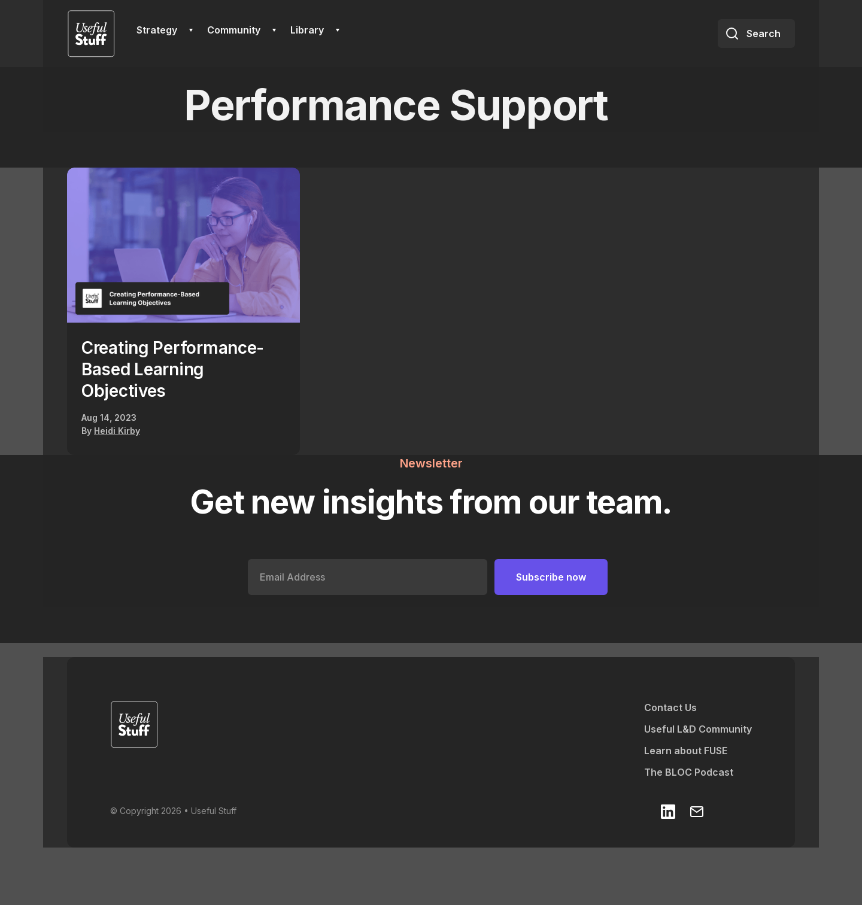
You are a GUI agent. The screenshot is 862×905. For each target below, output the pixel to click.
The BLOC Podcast (688, 772)
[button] (164, 30)
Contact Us (670, 707)
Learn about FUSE (685, 751)
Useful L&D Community (698, 729)
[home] (91, 33)
